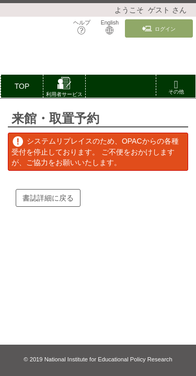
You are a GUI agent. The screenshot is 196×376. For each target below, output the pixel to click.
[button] (64, 88)
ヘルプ (81, 26)
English (110, 26)
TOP (22, 86)
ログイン (159, 28)
